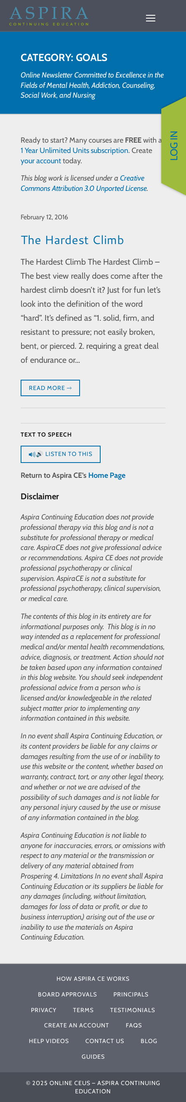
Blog (149, 1041)
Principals (130, 994)
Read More (50, 388)
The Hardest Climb (72, 239)
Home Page (106, 475)
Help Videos (49, 1041)
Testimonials (132, 1010)
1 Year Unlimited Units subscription (74, 150)
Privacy (44, 1010)
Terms (83, 1010)
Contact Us (104, 1041)
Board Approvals (67, 994)
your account (41, 160)
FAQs (134, 1025)
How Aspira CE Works (93, 978)
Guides (93, 1056)
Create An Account (76, 1025)
